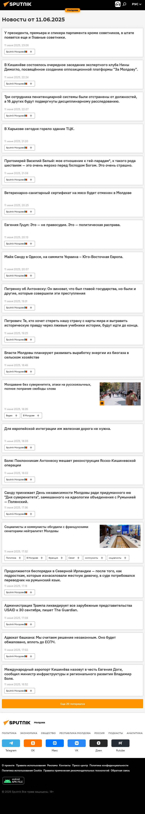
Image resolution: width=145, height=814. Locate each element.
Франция (53, 557)
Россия (99, 733)
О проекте (8, 765)
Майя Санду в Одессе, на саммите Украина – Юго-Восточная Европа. (63, 256)
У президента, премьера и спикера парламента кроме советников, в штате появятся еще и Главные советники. (69, 35)
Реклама (52, 765)
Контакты (65, 765)
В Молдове (28, 415)
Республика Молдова (75, 733)
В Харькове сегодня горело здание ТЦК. (39, 128)
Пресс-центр (80, 765)
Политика (11, 557)
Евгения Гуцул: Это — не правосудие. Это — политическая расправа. (62, 224)
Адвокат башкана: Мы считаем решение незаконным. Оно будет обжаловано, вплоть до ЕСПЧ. (60, 639)
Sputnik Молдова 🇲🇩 (16, 51)
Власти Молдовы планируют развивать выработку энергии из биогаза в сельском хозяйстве (66, 354)
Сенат (72, 557)
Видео (9, 415)
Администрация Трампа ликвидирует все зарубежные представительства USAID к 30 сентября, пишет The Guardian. (68, 607)
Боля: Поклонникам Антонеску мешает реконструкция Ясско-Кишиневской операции (70, 462)
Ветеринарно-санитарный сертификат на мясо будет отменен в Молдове (68, 192)
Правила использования (31, 765)
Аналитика (135, 733)
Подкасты (115, 733)
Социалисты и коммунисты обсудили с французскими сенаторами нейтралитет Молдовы (46, 529)
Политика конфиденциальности (108, 765)
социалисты (115, 557)
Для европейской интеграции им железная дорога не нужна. (57, 428)
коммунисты (91, 557)
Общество (48, 733)
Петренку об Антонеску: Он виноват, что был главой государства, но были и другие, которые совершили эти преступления (70, 291)
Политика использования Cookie (22, 770)
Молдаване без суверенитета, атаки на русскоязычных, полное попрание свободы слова (47, 386)
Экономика (28, 733)
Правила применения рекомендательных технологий (76, 770)
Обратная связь (120, 770)
